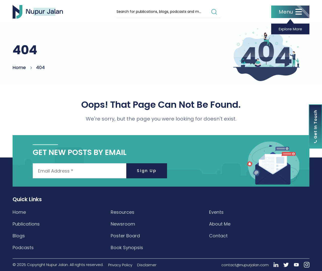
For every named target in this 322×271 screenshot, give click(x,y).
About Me (219, 224)
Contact (218, 236)
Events (216, 212)
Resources (122, 212)
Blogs (19, 236)
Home (19, 67)
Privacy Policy (120, 264)
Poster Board (125, 236)
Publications (26, 224)
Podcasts (23, 247)
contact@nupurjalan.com (245, 264)
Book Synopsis (127, 247)
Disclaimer (146, 264)
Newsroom (123, 224)
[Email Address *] (100, 170)
